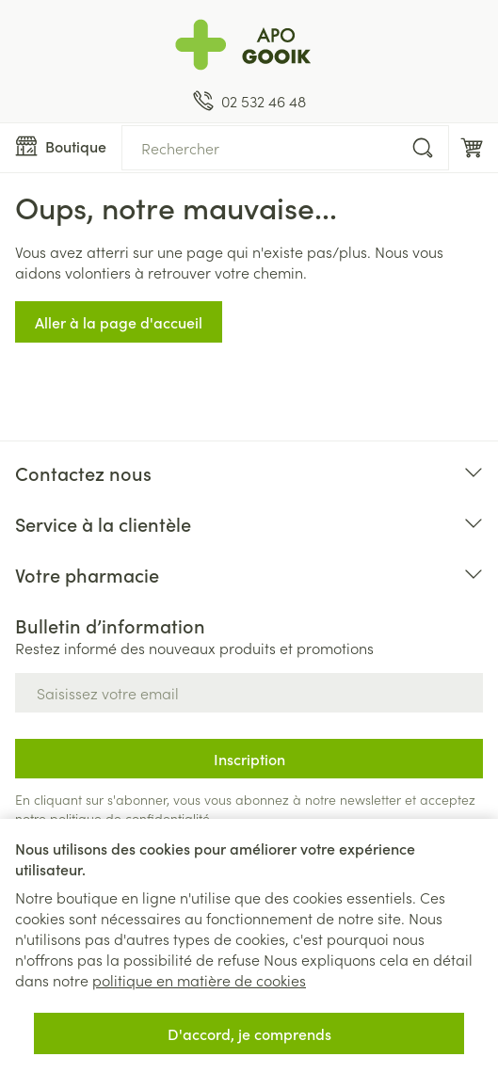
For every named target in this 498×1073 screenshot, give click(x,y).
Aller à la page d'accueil (118, 322)
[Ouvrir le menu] (60, 146)
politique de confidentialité (130, 818)
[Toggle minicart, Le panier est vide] (471, 147)
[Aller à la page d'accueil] (249, 45)
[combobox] (285, 147)
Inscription (249, 758)
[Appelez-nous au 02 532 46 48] (249, 100)
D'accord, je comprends (249, 1033)
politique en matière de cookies (199, 979)
